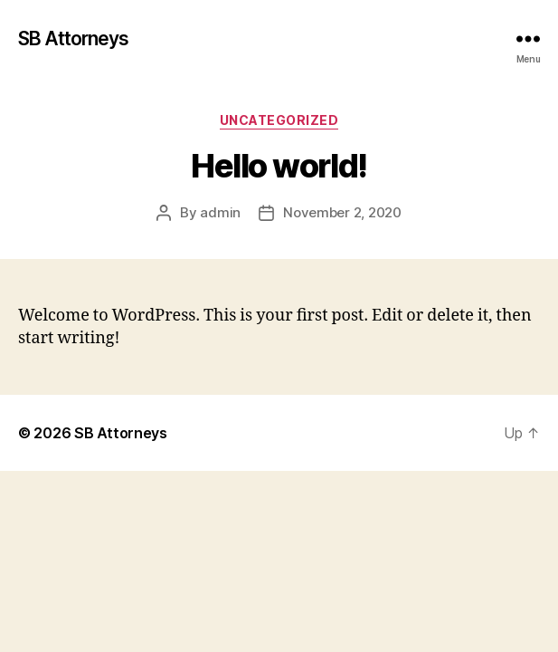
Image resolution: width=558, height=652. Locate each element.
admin (220, 212)
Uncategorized (279, 120)
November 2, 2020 (342, 212)
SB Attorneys (73, 38)
